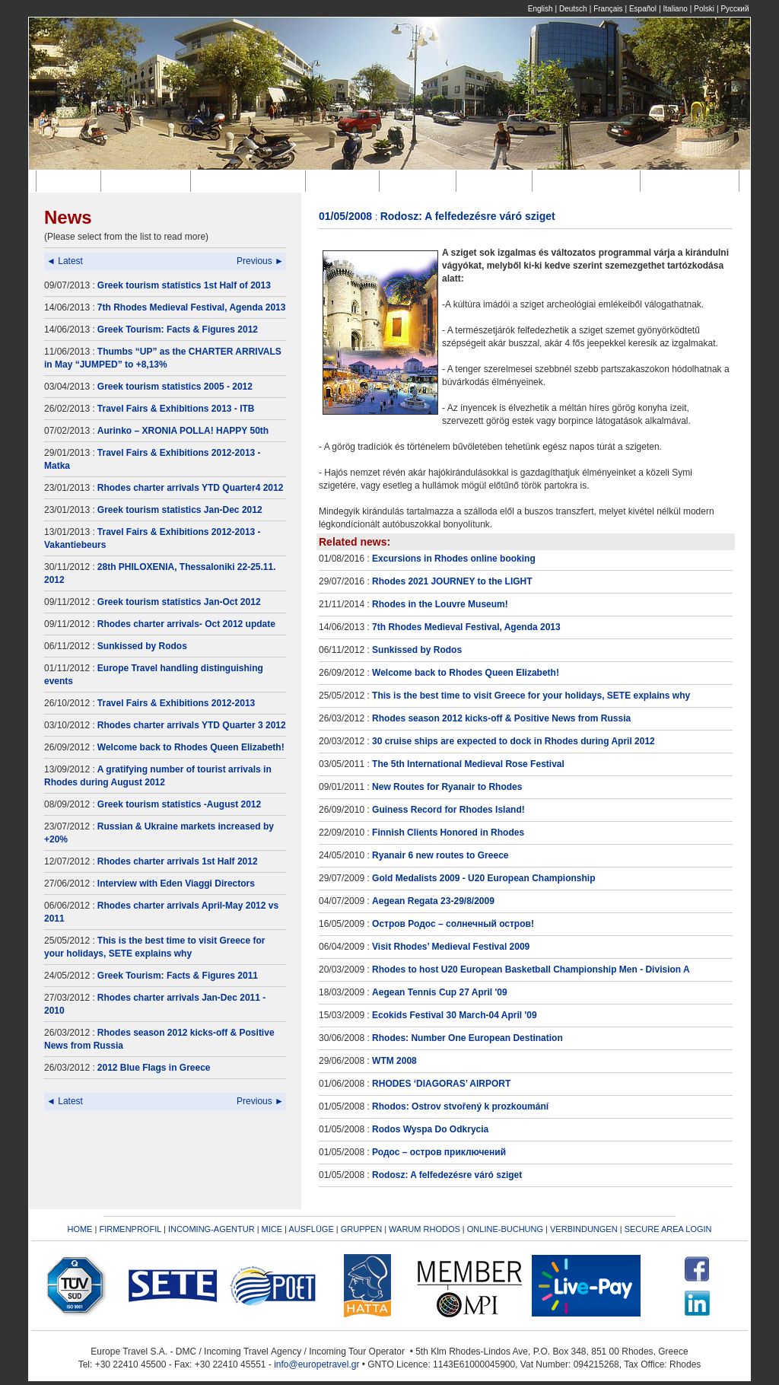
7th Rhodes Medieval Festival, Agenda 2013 (191, 307)
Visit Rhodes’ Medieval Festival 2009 (450, 946)
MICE (272, 1229)
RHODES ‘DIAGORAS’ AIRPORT (441, 1083)
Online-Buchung (589, 180)
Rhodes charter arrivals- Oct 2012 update (186, 624)
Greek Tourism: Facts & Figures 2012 (177, 329)
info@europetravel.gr (316, 1364)
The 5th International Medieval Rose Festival (468, 764)
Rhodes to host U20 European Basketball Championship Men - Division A (531, 969)
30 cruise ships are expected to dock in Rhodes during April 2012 (513, 741)
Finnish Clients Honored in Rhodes (448, 832)
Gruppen (497, 180)
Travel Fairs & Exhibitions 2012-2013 (176, 703)
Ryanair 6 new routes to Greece (440, 855)
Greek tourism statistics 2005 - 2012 (175, 386)
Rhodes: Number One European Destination (467, 1038)
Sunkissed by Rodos (142, 646)
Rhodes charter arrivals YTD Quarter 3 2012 (191, 725)
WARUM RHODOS (424, 1229)
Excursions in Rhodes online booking (454, 558)
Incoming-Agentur (250, 180)
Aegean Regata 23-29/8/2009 (433, 901)
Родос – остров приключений (439, 1152)
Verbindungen (693, 180)
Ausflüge (421, 180)
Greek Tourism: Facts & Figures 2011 (177, 975)
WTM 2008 (394, 1060)
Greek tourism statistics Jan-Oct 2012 (179, 602)
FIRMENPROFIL (130, 1229)
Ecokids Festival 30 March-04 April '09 (454, 1015)
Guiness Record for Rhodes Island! (448, 809)
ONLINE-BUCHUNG (505, 1229)
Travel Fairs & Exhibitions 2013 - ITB (176, 408)
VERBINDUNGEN (584, 1229)
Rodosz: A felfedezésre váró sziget (447, 1175)
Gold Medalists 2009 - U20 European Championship (483, 878)
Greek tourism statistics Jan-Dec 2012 (179, 510)
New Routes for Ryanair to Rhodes (447, 787)
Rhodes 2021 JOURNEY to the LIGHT (452, 581)
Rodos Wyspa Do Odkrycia (430, 1129)
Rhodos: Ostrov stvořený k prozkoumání (460, 1106)
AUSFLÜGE (311, 1229)
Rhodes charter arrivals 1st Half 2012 (177, 861)
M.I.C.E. (345, 180)
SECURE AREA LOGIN (668, 1229)
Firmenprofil (147, 180)
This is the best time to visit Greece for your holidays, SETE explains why (531, 695)
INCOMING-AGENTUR (211, 1229)
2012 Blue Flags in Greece (154, 1067)
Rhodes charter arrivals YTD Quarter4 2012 (190, 487)
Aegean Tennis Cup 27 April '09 (439, 992)
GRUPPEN (361, 1229)
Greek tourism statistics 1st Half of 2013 (184, 285)
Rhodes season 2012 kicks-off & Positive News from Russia (501, 718)
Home (71, 180)
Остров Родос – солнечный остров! (453, 924)
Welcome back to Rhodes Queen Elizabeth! (191, 747)
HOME (79, 1229)
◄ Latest (64, 261)
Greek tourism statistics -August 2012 (179, 804)
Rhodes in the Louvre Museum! (440, 604)
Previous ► (260, 261)
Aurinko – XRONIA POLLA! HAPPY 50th (183, 430)
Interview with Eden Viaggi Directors (176, 883)
